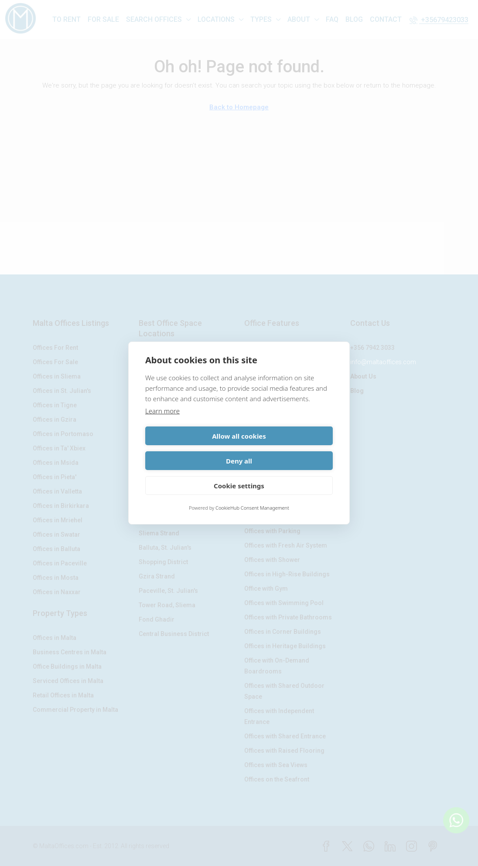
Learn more (162, 423)
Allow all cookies (191, 448)
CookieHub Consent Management (252, 495)
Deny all (287, 448)
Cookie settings (239, 473)
